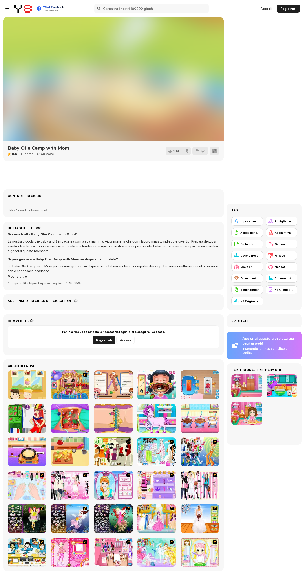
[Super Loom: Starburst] (113, 418)
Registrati (288, 9)
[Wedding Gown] (200, 518)
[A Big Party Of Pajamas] (156, 451)
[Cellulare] (247, 244)
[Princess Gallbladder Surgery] (70, 418)
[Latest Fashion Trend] (200, 451)
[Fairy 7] (70, 518)
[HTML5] (281, 255)
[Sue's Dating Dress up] (70, 552)
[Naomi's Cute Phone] (200, 384)
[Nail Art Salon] (27, 485)
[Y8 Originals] (247, 301)
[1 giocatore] (247, 221)
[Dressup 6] (156, 518)
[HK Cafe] (27, 552)
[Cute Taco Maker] (27, 451)
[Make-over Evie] (113, 485)
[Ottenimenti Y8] (247, 278)
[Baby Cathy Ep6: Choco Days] (70, 451)
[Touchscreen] (247, 289)
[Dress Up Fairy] (156, 552)
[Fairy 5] (27, 518)
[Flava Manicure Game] (113, 552)
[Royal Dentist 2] (70, 384)
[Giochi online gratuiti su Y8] (23, 9)
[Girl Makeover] (156, 485)
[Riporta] (200, 151)
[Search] (99, 8)
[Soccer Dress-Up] (27, 418)
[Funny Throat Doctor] (156, 384)
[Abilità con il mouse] (247, 232)
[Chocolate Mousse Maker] (200, 418)
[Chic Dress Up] (200, 485)
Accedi (266, 9)
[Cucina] (281, 244)
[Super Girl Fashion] (113, 451)
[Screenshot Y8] (281, 278)
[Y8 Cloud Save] (281, 289)
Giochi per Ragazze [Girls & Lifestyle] (36, 283)
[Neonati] (281, 266)
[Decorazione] (247, 255)
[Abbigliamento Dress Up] (281, 221)
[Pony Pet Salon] (156, 418)
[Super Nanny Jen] (113, 384)
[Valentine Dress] (70, 485)
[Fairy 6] (113, 518)
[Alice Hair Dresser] (200, 552)
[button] (18, 276)
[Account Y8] (281, 232)
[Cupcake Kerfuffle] (27, 384)
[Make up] (247, 266)
